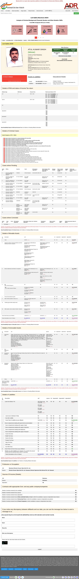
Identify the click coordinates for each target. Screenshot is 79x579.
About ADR (68, 10)
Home (2, 10)
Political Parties (31, 10)
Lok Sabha (7, 10)
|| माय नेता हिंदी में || (48, 10)
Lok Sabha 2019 (9, 40)
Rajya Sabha (23, 10)
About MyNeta (75, 10)
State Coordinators (18, 569)
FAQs (36, 569)
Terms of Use (31, 569)
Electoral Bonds (40, 10)
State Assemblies (15, 10)
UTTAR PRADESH (18, 40)
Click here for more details (65, 55)
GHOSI (25, 40)
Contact (25, 569)
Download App (49, 577)
